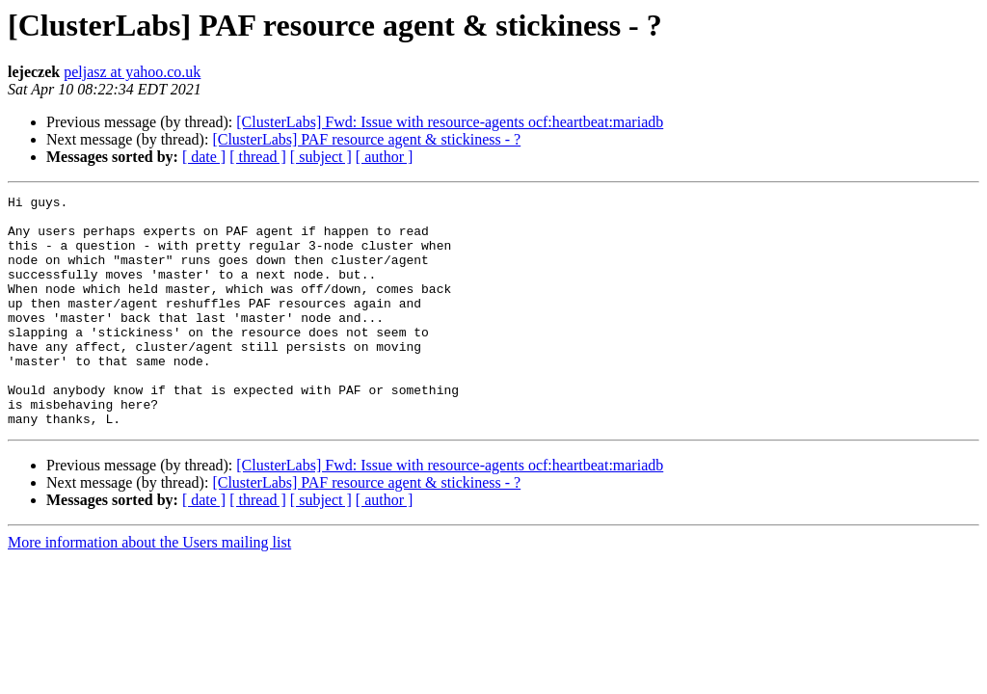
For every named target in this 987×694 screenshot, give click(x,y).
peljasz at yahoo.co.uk (132, 72)
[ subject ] (321, 156)
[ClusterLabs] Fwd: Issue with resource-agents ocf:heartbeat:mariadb (449, 122)
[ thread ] (257, 156)
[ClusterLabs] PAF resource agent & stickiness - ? (366, 139)
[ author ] (384, 156)
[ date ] (204, 156)
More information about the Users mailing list (149, 588)
